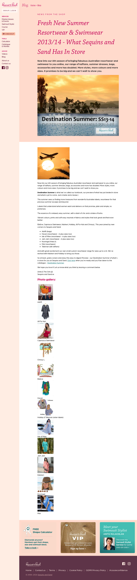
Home (29, 570)
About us (5, 60)
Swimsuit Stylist (8, 24)
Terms (52, 570)
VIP (3, 30)
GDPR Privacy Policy (96, 570)
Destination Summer (55, 263)
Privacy (62, 570)
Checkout (9, 34)
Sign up (6, 10)
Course (5, 27)
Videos (4, 54)
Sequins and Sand (45, 575)
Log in (13, 10)
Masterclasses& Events (8, 20)
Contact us (6, 63)
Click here (71, 260)
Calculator (6, 41)
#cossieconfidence (118, 570)
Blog (3, 57)
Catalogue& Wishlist (6, 45)
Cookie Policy (75, 570)
